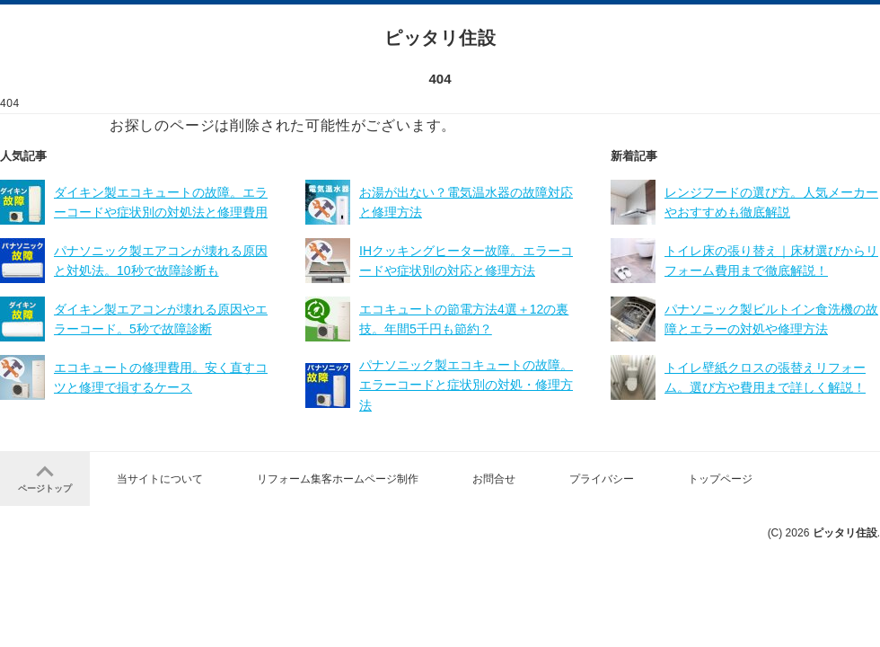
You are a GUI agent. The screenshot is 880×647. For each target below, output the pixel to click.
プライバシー (601, 479)
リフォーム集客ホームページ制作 (337, 479)
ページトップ (45, 477)
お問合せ (493, 479)
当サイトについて (160, 479)
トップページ (720, 479)
